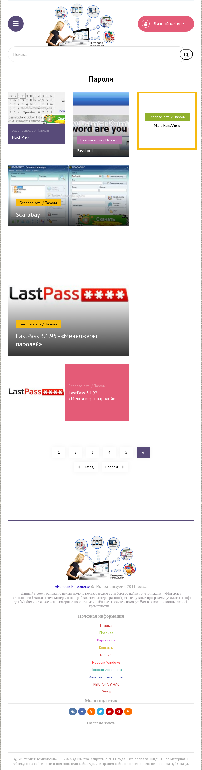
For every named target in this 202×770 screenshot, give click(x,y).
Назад (86, 467)
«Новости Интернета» (72, 586)
